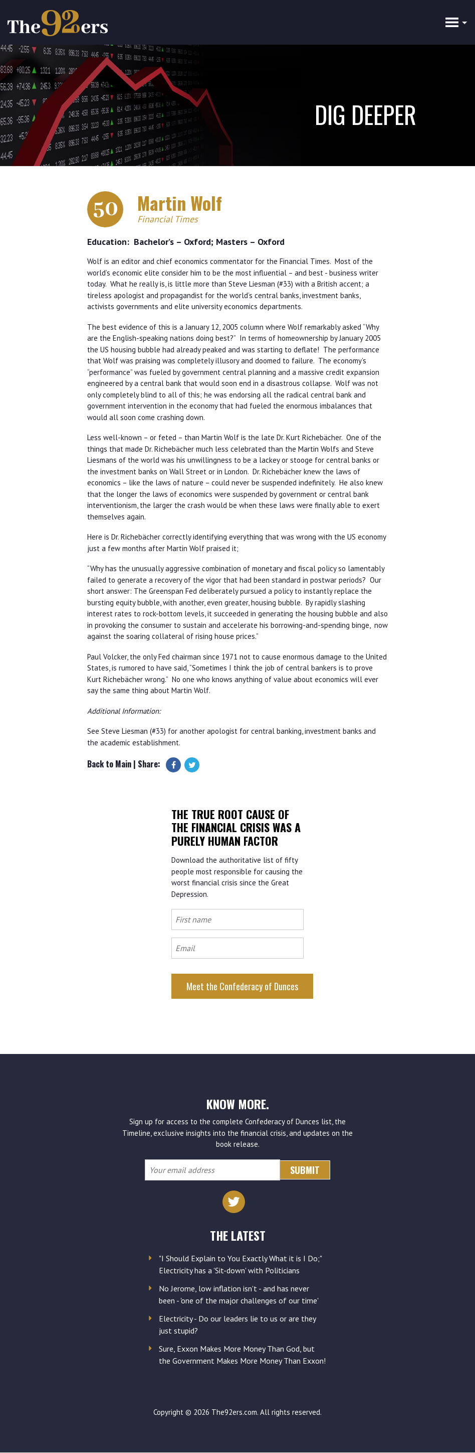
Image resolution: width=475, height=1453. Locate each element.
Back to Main (109, 764)
